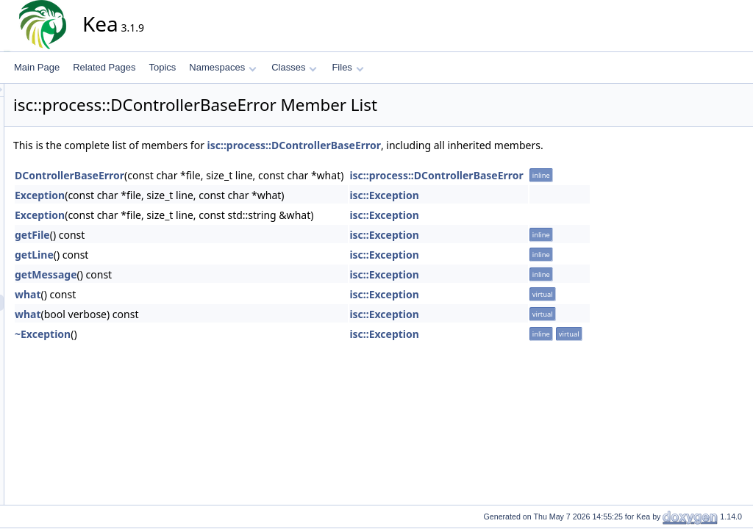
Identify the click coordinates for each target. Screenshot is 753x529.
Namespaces (222, 67)
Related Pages (104, 67)
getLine (166, 255)
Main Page (37, 67)
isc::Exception (517, 195)
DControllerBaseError (202, 175)
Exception (172, 195)
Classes (294, 67)
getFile (164, 235)
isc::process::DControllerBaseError (426, 145)
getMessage (178, 274)
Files (347, 67)
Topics (162, 67)
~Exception (175, 334)
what (160, 294)
